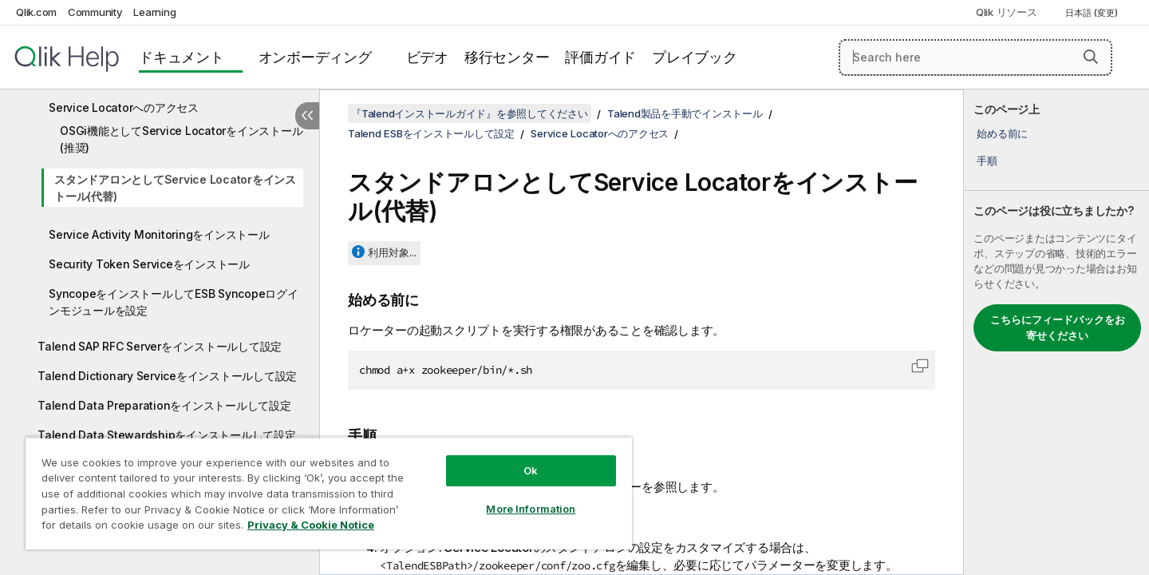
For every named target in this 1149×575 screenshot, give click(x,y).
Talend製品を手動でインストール (685, 113)
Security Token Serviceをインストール (149, 264)
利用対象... (392, 252)
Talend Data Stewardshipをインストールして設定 (167, 435)
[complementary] (1056, 332)
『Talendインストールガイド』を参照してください (469, 113)
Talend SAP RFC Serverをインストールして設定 (160, 346)
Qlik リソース (1006, 12)
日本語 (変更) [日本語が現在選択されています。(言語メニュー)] (1092, 12)
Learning (154, 12)
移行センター (507, 57)
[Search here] (975, 57)
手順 (987, 160)
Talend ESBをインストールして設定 (431, 133)
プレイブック (694, 57)
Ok (530, 470)
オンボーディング (315, 57)
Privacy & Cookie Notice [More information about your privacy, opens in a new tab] (310, 524)
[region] (329, 493)
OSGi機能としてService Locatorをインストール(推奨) (181, 139)
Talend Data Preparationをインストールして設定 (164, 405)
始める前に (1002, 133)
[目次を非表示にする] (307, 115)
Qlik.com (36, 12)
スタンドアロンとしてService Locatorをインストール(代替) (175, 187)
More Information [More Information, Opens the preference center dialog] (530, 508)
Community (95, 12)
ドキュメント (181, 57)
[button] (1091, 57)
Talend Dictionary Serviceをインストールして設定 (167, 376)
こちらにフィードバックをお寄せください (1057, 327)
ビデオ (427, 57)
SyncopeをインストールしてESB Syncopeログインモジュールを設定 (173, 302)
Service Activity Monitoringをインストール (159, 234)
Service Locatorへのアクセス (124, 107)
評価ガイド (600, 57)
